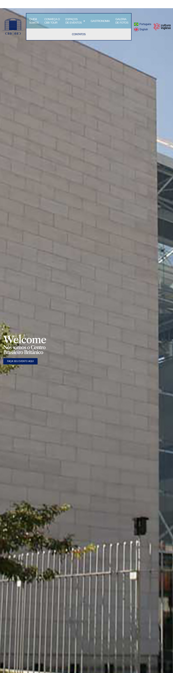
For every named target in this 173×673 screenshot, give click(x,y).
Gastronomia (100, 21)
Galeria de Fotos (121, 21)
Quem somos (34, 21)
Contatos (79, 34)
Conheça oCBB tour (52, 21)
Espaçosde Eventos (75, 21)
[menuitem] (142, 24)
